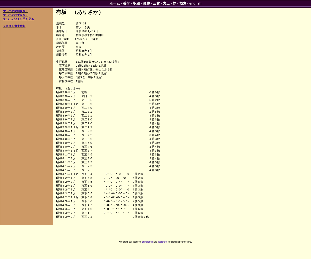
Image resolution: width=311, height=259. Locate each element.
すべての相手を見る (15, 15)
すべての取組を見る (15, 11)
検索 (182, 3)
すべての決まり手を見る (18, 19)
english (195, 3)
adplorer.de (147, 254)
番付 (126, 3)
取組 (136, 3)
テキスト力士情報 (14, 26)
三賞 (156, 3)
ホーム (114, 3)
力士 (166, 3)
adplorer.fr (162, 254)
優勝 (146, 3)
